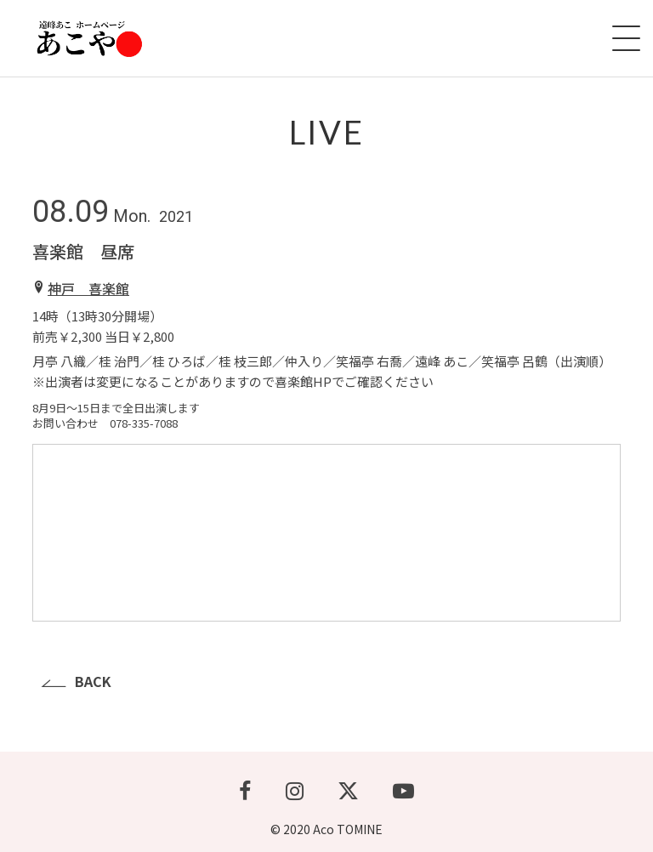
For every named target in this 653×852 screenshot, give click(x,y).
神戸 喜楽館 (88, 288)
